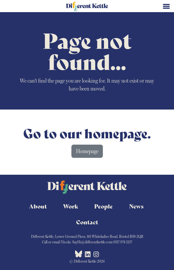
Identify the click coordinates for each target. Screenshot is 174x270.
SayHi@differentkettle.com (92, 242)
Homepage (87, 151)
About (38, 206)
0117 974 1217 (122, 242)
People (103, 206)
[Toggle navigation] (166, 6)
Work (70, 206)
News (136, 206)
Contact (87, 222)
